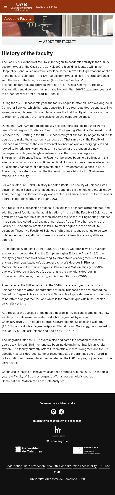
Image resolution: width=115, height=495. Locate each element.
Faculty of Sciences (46, 6)
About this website (59, 466)
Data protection (34, 466)
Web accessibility (85, 466)
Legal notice (14, 466)
